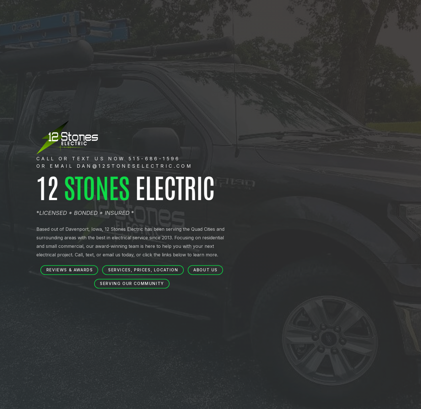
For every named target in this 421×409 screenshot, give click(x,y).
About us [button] (205, 269)
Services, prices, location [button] (143, 269)
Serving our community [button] (132, 283)
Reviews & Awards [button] (69, 269)
